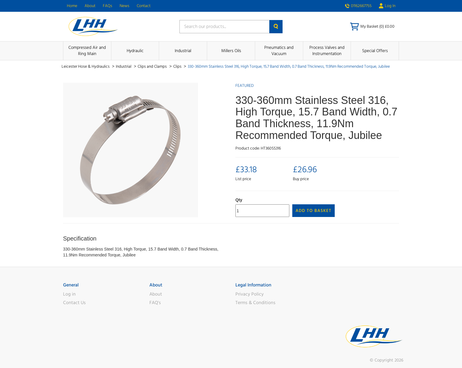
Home (72, 6)
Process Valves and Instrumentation (326, 50)
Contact (144, 6)
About (90, 6)
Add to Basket (313, 210)
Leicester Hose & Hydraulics (86, 66)
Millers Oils (231, 51)
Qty (238, 200)
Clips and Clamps (153, 66)
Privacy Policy (249, 294)
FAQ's (155, 302)
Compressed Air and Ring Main (87, 50)
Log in (69, 294)
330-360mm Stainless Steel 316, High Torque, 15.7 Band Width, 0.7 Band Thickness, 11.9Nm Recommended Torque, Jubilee (289, 66)
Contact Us (74, 302)
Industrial (183, 51)
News (124, 6)
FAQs (107, 6)
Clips (177, 66)
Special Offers (375, 51)
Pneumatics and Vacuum (278, 50)
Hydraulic (135, 51)
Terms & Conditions (255, 302)
